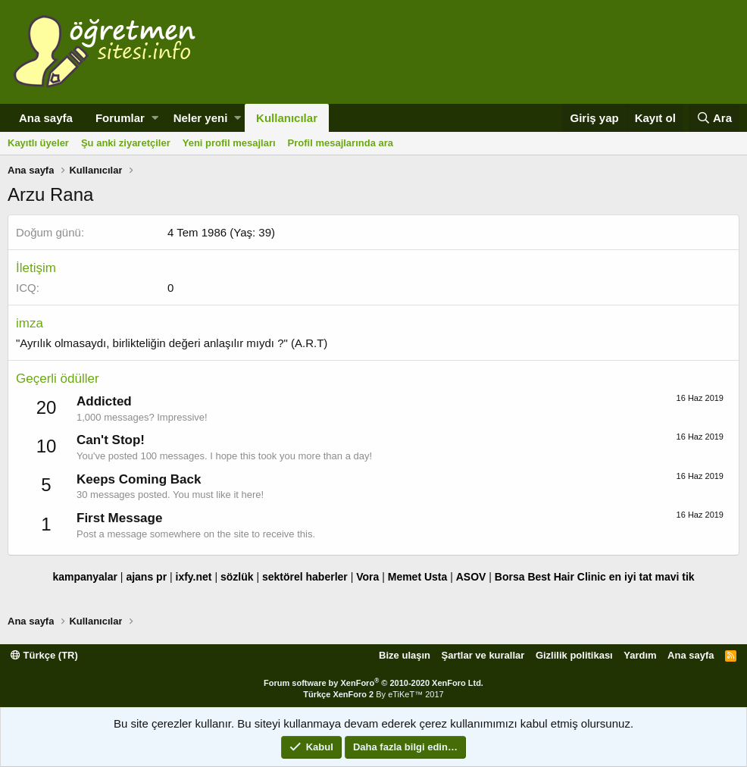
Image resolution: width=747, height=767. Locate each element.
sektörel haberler (305, 577)
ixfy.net (194, 577)
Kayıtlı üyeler (38, 143)
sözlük (237, 577)
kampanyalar (84, 577)
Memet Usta (418, 577)
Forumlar (120, 117)
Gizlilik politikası (574, 655)
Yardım (640, 655)
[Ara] (714, 118)
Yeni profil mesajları (229, 143)
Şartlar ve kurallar (483, 655)
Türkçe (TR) (44, 655)
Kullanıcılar (286, 117)
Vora (367, 577)
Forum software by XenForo (373, 682)
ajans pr (146, 577)
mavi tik (674, 577)
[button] (155, 118)
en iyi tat (630, 577)
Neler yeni (200, 117)
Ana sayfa (46, 117)
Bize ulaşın (404, 655)
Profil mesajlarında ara (340, 143)
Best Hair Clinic (566, 577)
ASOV (471, 577)
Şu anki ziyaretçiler (125, 143)
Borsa (510, 577)
